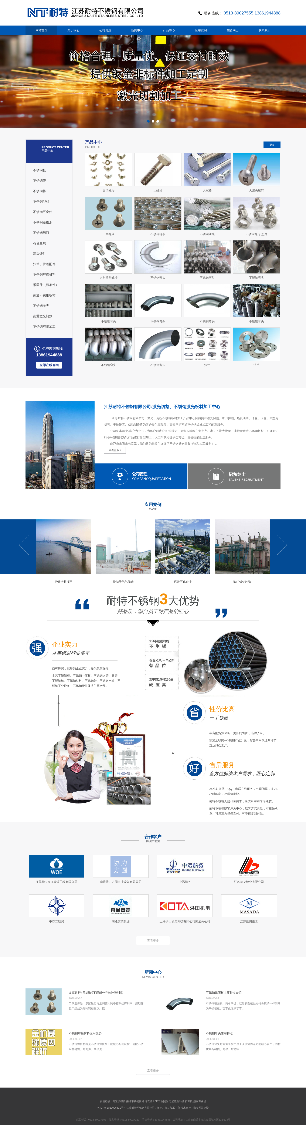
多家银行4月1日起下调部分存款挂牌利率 (96, 992)
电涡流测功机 (176, 1101)
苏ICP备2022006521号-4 (111, 1107)
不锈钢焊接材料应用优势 (85, 1033)
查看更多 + (115, 450)
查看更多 (153, 940)
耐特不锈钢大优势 (153, 605)
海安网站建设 (201, 1107)
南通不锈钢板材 (135, 1101)
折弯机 (189, 1101)
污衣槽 (148, 1101)
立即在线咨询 (49, 365)
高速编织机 (119, 1101)
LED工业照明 (160, 1101)
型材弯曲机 (199, 1101)
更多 (272, 144)
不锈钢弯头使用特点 (219, 1033)
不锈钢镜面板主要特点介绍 (224, 992)
